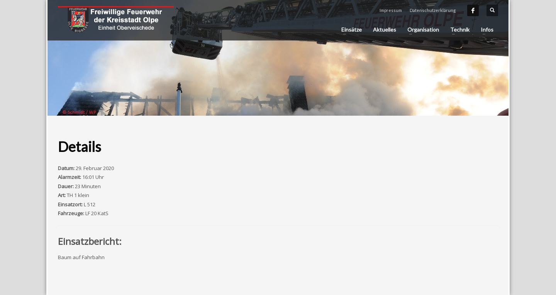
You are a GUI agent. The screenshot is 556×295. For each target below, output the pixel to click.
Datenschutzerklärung (433, 10)
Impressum (391, 10)
